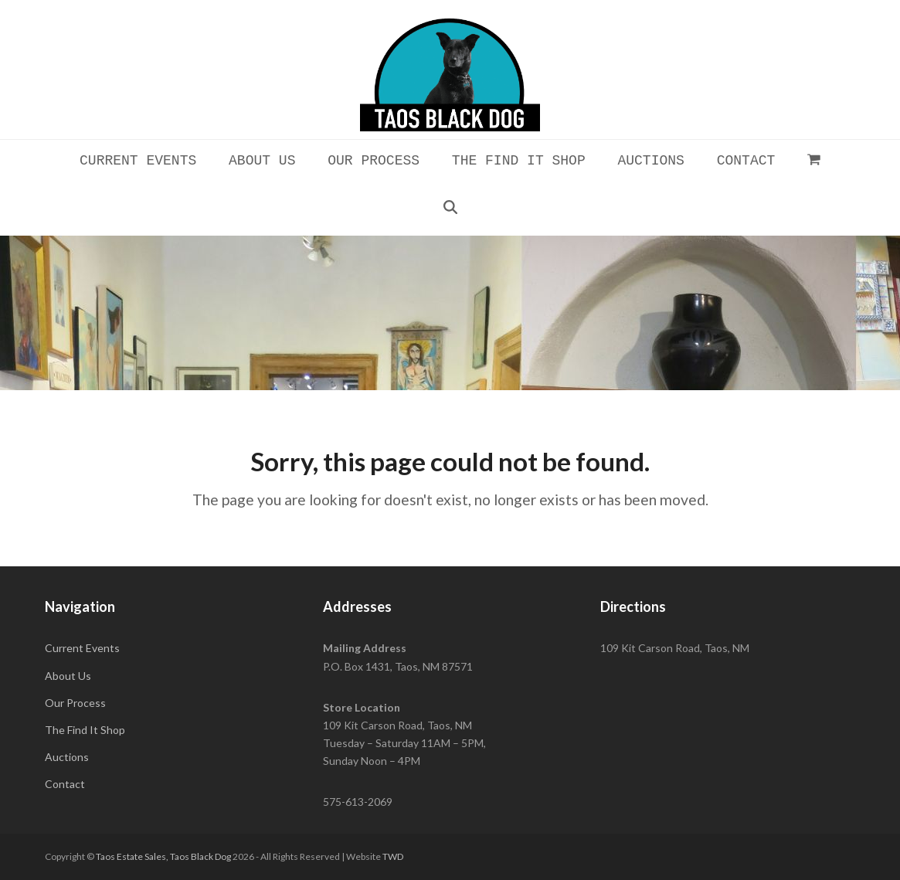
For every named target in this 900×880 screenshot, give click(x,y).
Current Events (82, 647)
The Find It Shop (85, 729)
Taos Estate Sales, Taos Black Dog (163, 856)
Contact (65, 783)
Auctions (67, 756)
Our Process (75, 702)
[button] (814, 159)
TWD (392, 856)
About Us (68, 675)
